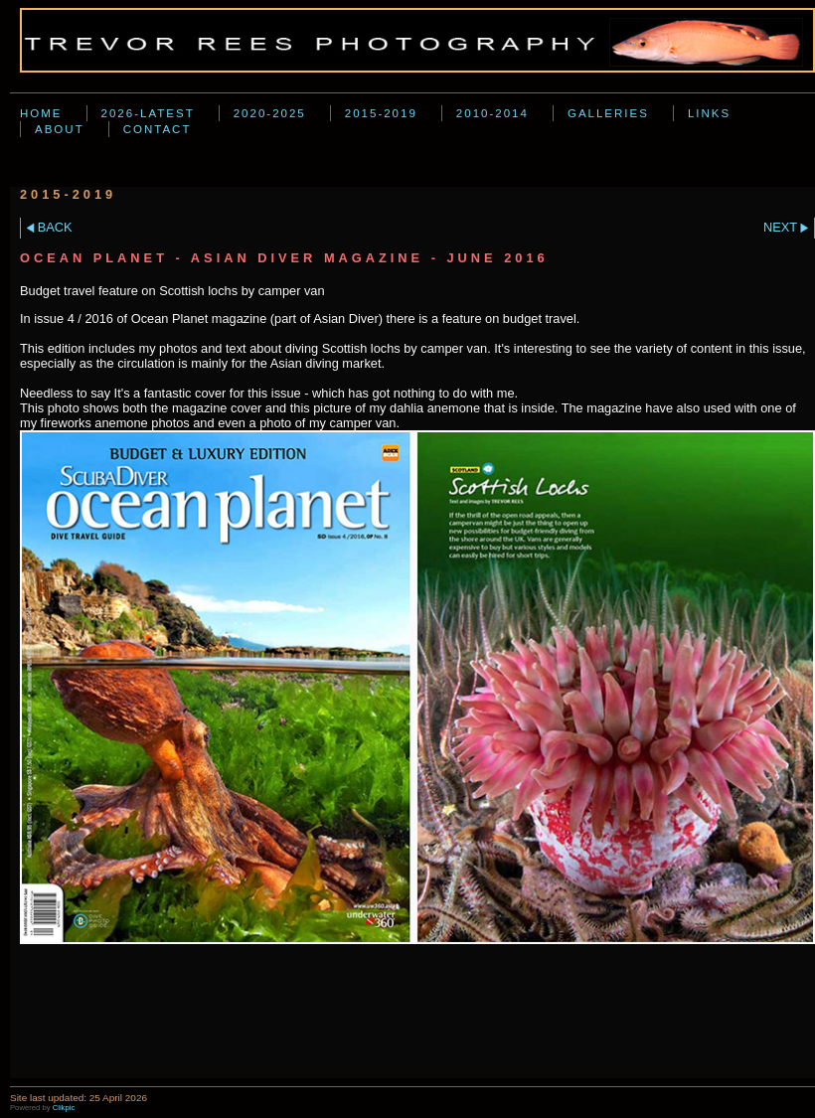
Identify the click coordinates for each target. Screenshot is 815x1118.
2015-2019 (381, 113)
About (59, 129)
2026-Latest (148, 113)
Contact (157, 129)
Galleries (608, 113)
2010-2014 (492, 113)
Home (41, 113)
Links (709, 113)
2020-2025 (270, 113)
